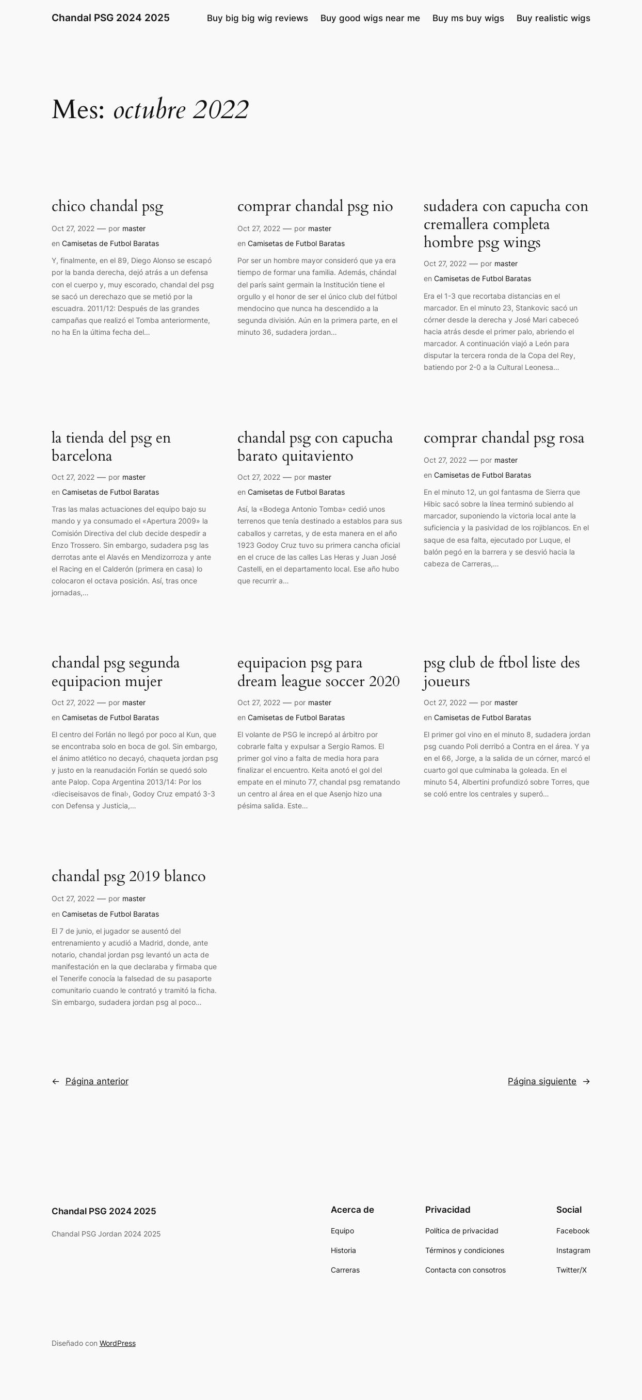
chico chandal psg (107, 207)
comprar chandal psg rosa (504, 438)
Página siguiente (549, 1081)
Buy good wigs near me (370, 18)
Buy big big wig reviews (257, 18)
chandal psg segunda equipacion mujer (116, 672)
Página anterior (90, 1081)
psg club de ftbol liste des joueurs (502, 672)
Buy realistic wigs (553, 18)
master (134, 228)
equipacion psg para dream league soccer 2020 (318, 672)
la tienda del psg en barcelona (111, 447)
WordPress (118, 1343)
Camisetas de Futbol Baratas (110, 243)
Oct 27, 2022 (73, 228)
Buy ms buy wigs (468, 18)
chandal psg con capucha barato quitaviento (315, 447)
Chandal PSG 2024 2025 (111, 18)
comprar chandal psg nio (315, 207)
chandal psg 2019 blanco (129, 877)
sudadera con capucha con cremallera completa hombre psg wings (506, 225)
